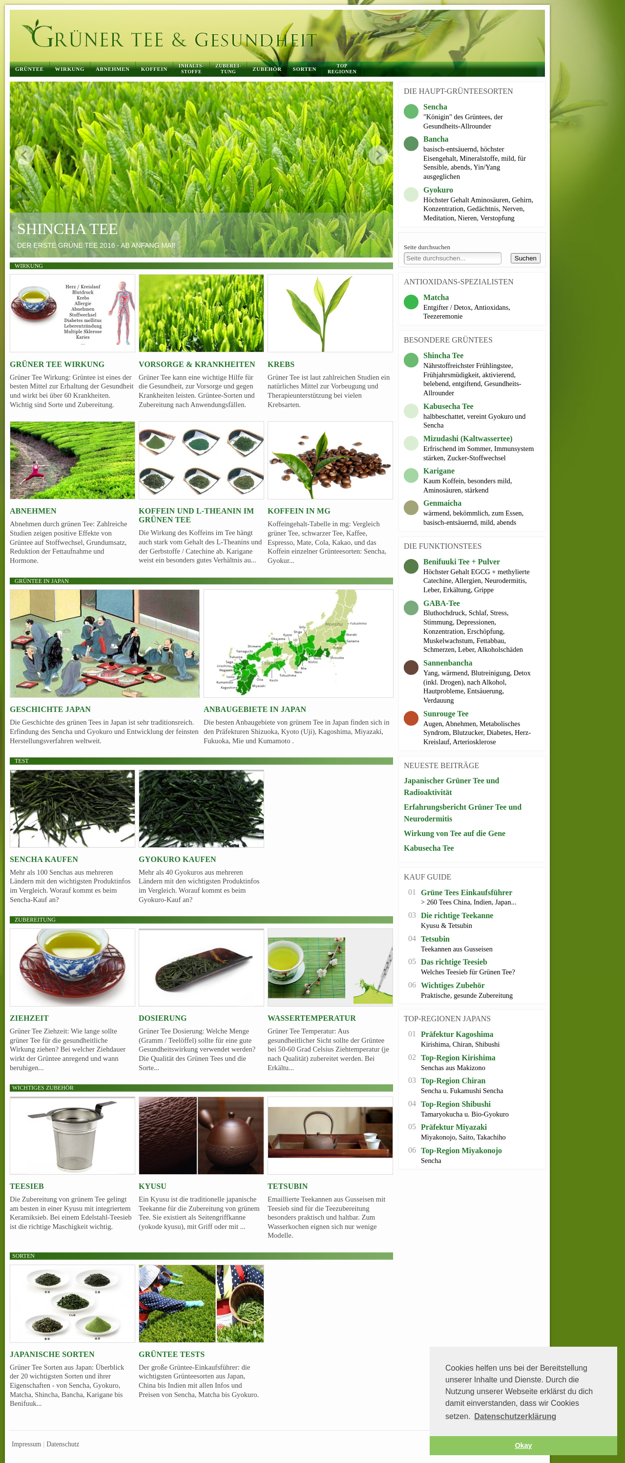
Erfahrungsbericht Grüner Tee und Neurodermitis (462, 813)
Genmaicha (442, 503)
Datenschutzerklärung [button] (515, 1416)
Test (22, 760)
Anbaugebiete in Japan (255, 709)
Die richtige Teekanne (457, 915)
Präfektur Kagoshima (457, 1034)
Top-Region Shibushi (456, 1104)
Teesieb (27, 1186)
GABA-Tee (441, 603)
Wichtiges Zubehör (453, 985)
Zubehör (266, 69)
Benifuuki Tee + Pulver (461, 562)
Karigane (439, 471)
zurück (24, 155)
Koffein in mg (299, 511)
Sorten (304, 69)
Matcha (436, 297)
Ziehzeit (29, 1018)
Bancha (436, 139)
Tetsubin (288, 1186)
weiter (378, 155)
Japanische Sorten (52, 1354)
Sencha (435, 107)
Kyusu (153, 1186)
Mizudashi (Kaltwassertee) (468, 438)
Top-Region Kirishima (458, 1058)
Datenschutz (62, 1444)
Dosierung (163, 1018)
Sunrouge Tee (446, 714)
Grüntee (29, 69)
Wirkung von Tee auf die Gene (454, 833)
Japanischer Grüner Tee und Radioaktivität (451, 786)
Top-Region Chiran (453, 1080)
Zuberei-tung (228, 68)
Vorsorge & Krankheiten (197, 364)
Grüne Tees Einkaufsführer (466, 892)
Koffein (154, 69)
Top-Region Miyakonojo (461, 1150)
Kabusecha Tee (448, 406)
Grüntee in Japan (42, 581)
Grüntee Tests (172, 1354)
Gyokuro (438, 190)
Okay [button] (523, 1445)
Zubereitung (35, 919)
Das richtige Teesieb (454, 962)
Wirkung (69, 69)
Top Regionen (342, 68)
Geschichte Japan (50, 709)
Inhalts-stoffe (191, 68)
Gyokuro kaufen (177, 859)
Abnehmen (113, 69)
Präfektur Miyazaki (454, 1127)
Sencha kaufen (44, 859)
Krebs (281, 364)
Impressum (26, 1444)
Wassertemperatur (312, 1018)
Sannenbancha (448, 663)
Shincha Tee (67, 228)
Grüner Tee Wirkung (57, 364)
